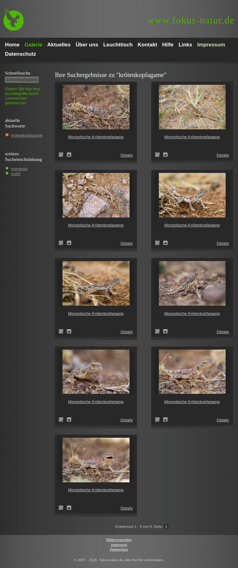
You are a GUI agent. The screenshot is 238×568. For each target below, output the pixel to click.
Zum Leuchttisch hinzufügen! (69, 155)
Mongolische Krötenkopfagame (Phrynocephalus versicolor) (63, 155)
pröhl (15, 173)
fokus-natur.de (191, 20)
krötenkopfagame (26, 135)
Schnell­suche (17, 72)
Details (127, 155)
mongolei (19, 168)
